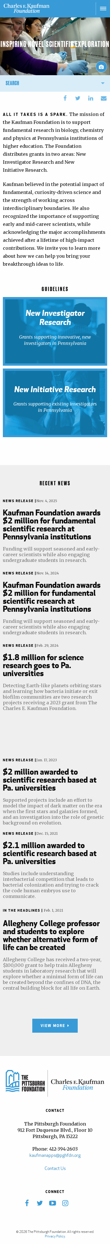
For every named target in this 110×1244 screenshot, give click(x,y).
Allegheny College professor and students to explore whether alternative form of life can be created (51, 935)
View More (53, 1025)
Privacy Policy (55, 1236)
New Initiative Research (55, 389)
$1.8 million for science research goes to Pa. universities (43, 665)
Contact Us (55, 1168)
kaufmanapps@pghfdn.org (55, 1155)
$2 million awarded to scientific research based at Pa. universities (50, 779)
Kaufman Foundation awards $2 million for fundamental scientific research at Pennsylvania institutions (52, 524)
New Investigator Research (55, 318)
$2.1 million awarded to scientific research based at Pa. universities (50, 853)
